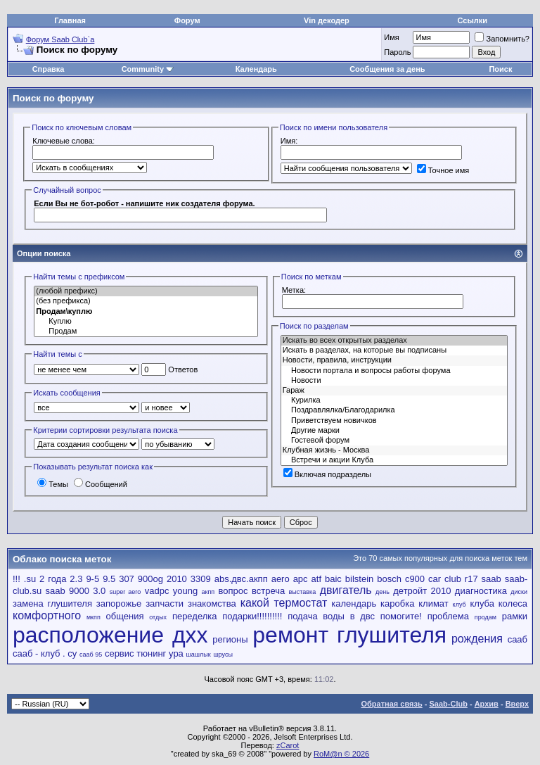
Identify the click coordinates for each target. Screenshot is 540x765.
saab (491, 579)
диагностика (481, 591)
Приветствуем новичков (394, 421)
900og (150, 579)
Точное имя (443, 170)
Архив (487, 704)
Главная (70, 20)
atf (316, 579)
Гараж (394, 391)
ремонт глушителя (349, 634)
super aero (125, 591)
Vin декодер (326, 20)
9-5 (92, 579)
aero (280, 579)
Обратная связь (392, 704)
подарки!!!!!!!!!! (252, 616)
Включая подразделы (327, 474)
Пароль (397, 52)
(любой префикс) (145, 291)
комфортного (47, 615)
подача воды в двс (331, 616)
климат (433, 603)
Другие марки (394, 431)
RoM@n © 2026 (341, 754)
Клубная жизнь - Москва (394, 450)
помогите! (401, 616)
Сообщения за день (387, 69)
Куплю (145, 322)
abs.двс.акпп (241, 579)
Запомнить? (502, 38)
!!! (16, 579)
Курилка (394, 400)
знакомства (212, 603)
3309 (201, 579)
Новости (394, 381)
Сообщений (100, 484)
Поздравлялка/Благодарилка (394, 410)
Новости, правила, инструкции (394, 360)
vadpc (157, 591)
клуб (459, 604)
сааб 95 (90, 654)
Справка (48, 69)
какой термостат (284, 603)
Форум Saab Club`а (60, 39)
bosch (389, 579)
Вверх (517, 704)
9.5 (109, 579)
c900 (415, 579)
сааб (517, 639)
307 (126, 579)
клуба (482, 603)
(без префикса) (145, 301)
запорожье (118, 603)
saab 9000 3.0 (76, 591)
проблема (448, 616)
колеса (513, 603)
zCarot (287, 745)
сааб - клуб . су (45, 653)
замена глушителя (52, 603)
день (382, 591)
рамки (514, 616)
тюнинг (151, 653)
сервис (119, 653)
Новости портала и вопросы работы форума (394, 371)
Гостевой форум (394, 440)
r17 (471, 579)
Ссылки (473, 20)
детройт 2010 (422, 591)
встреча (268, 591)
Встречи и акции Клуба (394, 460)
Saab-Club (448, 704)
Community (148, 69)
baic (333, 579)
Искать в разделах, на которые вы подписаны (394, 350)
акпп (208, 591)
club (452, 579)
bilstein (359, 579)
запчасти (165, 603)
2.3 (76, 579)
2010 (177, 579)
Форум (187, 20)
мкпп (93, 617)
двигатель (346, 590)
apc (300, 579)
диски (518, 591)
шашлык (198, 654)
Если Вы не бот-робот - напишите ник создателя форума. (144, 203)
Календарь (256, 69)
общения (125, 616)
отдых (158, 617)
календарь (353, 603)
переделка (194, 616)
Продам (145, 331)
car (434, 579)
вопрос (233, 591)
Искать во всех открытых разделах (394, 341)
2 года (52, 579)
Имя (391, 37)
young (185, 591)
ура (176, 653)
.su (30, 579)
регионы (230, 639)
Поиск (500, 69)
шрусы (223, 654)
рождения (477, 639)
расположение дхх (110, 634)
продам (485, 617)
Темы (52, 484)
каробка (397, 603)
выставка (302, 591)
